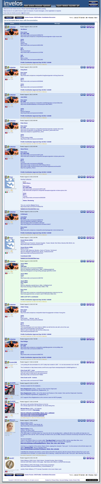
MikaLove (12, 420)
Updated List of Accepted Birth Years (30, 208)
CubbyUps (12, 27)
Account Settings (64, 480)
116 (75, 17)
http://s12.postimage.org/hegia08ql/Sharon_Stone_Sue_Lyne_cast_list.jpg (43, 443)
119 (81, 17)
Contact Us (48, 480)
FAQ (78, 480)
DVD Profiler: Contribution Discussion (44, 17)
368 (86, 17)
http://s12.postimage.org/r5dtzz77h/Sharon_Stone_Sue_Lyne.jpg (40, 449)
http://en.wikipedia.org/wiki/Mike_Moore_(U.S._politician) (37, 413)
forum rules (34, 8)
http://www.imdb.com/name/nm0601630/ (32, 415)
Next (96, 17)
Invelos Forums (29, 17)
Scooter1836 (13, 362)
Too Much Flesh (51, 440)
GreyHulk (12, 383)
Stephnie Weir (29, 447)
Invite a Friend (73, 480)
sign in (23, 13)
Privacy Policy (55, 480)
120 (83, 17)
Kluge (11, 177)
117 (77, 17)
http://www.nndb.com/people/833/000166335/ (34, 414)
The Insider (36, 410)
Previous (90, 17)
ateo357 (11, 458)
